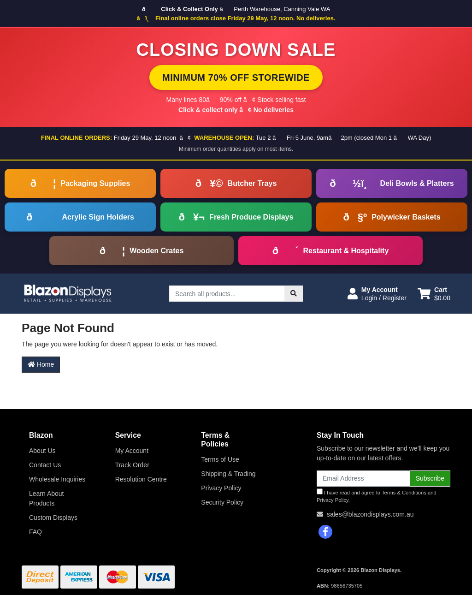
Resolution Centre (141, 479)
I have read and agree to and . (377, 495)
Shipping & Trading (228, 473)
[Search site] (293, 294)
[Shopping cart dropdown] (434, 294)
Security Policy (222, 502)
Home (41, 364)
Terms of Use (220, 459)
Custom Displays (53, 517)
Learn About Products (46, 498)
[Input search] (227, 294)
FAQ (35, 532)
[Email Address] (363, 478)
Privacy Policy (221, 488)
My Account (131, 450)
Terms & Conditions (404, 492)
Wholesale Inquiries (57, 479)
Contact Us (45, 465)
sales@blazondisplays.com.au (370, 514)
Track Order (132, 465)
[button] (377, 294)
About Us (42, 450)
